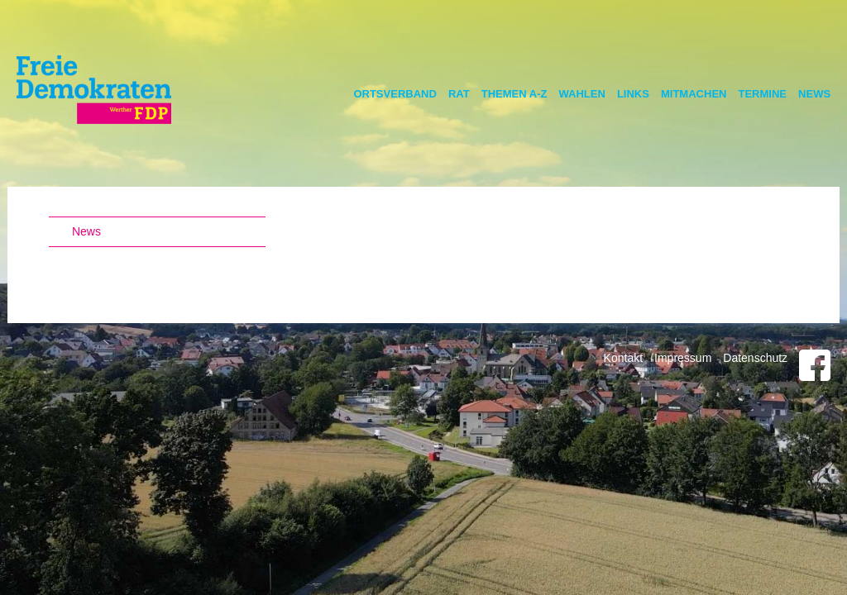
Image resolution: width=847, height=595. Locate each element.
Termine (762, 94)
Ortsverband (395, 94)
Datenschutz (755, 357)
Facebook (814, 365)
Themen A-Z (514, 94)
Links (633, 94)
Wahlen (581, 94)
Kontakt (623, 357)
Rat (459, 94)
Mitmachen (694, 94)
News (814, 94)
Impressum (682, 357)
